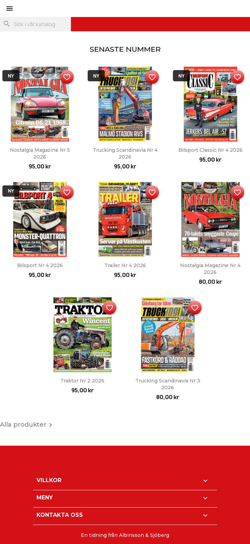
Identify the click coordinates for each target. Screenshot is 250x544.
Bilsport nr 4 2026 (40, 265)
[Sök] (35, 24)
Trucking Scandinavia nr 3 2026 (167, 384)
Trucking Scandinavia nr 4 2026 (125, 153)
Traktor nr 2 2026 (82, 381)
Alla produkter (27, 425)
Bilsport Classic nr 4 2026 (210, 150)
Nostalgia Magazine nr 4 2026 (210, 268)
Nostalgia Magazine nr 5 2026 (40, 153)
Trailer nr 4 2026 (125, 265)
